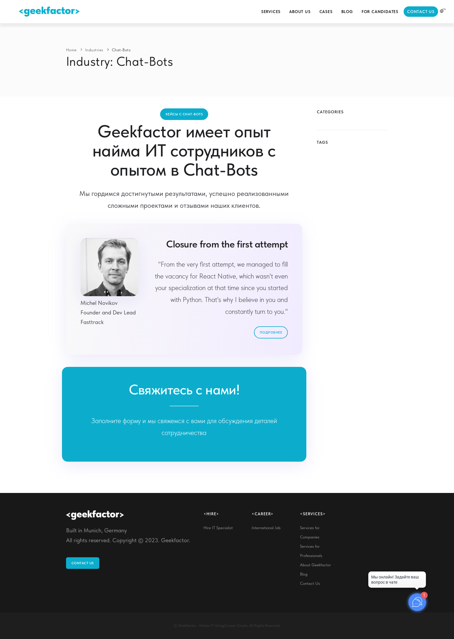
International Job (266, 527)
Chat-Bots (121, 50)
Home (71, 50)
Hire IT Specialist (218, 527)
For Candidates (380, 11)
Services (271, 11)
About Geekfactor (315, 564)
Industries (94, 50)
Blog (347, 11)
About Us (299, 11)
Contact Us (421, 11)
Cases (326, 11)
